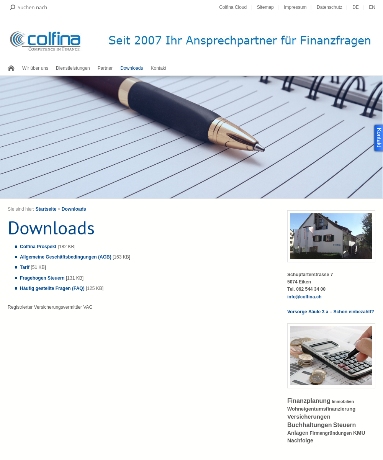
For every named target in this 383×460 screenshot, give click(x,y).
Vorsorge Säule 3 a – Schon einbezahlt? (330, 311)
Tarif (24, 267)
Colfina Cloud (233, 7)
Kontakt (159, 68)
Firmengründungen (331, 433)
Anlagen (297, 433)
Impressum (295, 7)
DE (355, 7)
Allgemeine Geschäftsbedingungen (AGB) (65, 257)
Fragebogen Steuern (42, 278)
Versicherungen (309, 416)
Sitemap (265, 7)
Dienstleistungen (73, 68)
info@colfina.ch (304, 297)
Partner (105, 68)
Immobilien (343, 401)
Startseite (46, 209)
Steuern (344, 425)
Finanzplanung (309, 401)
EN (372, 7)
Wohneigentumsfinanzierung (321, 409)
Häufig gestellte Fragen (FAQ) (52, 288)
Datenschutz (329, 7)
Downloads (131, 68)
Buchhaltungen (309, 425)
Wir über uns (35, 68)
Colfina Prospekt (38, 246)
